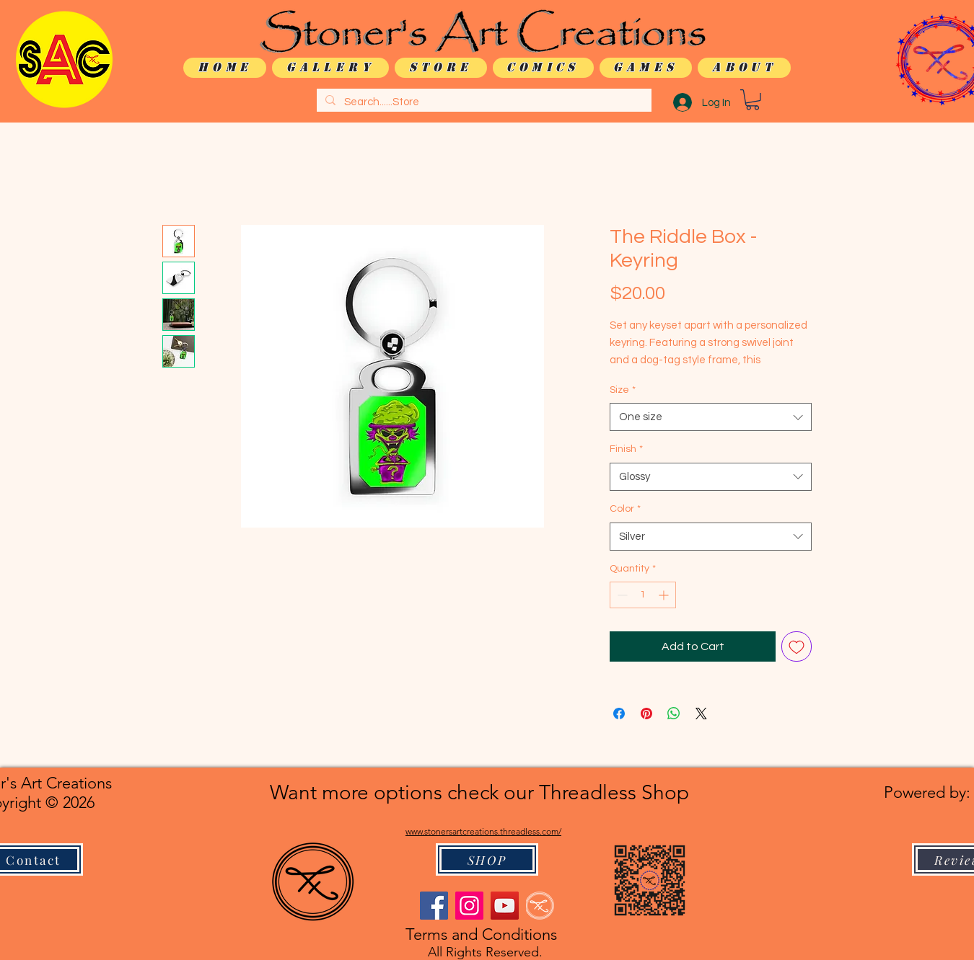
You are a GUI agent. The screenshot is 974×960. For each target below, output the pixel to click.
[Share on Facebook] (619, 713)
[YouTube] (505, 906)
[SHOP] (487, 859)
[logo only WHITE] (540, 906)
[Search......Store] (482, 102)
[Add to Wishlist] (796, 646)
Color (625, 509)
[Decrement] (621, 595)
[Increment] (665, 595)
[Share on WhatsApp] (674, 713)
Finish (626, 449)
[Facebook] (434, 906)
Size (623, 390)
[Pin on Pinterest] (646, 713)
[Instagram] (469, 906)
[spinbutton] (643, 595)
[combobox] (711, 417)
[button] (752, 99)
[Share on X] (701, 713)
